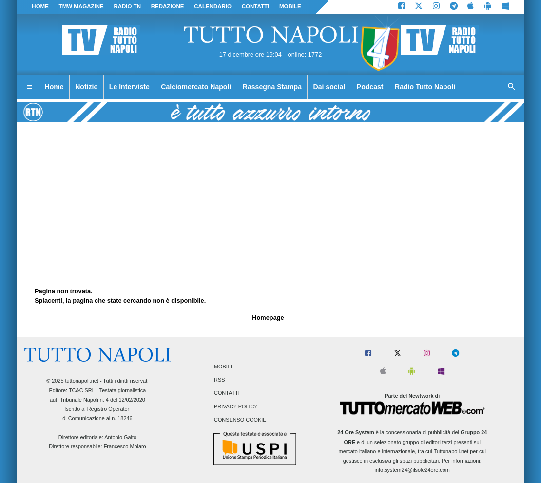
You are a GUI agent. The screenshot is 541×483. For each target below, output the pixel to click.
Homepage (268, 317)
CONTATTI (256, 6)
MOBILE (290, 6)
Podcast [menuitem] (370, 87)
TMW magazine (81, 6)
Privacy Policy (236, 406)
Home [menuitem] (54, 87)
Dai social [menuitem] (329, 87)
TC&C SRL (82, 390)
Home (40, 6)
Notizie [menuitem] (86, 87)
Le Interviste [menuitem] (129, 87)
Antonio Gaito (120, 437)
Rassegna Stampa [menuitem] (272, 87)
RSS (219, 380)
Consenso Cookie (240, 420)
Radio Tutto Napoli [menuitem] (425, 87)
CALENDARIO (213, 6)
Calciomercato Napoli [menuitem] (196, 87)
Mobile (224, 366)
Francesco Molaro (125, 446)
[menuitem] (29, 87)
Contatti (227, 393)
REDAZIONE (167, 6)
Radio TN (127, 6)
